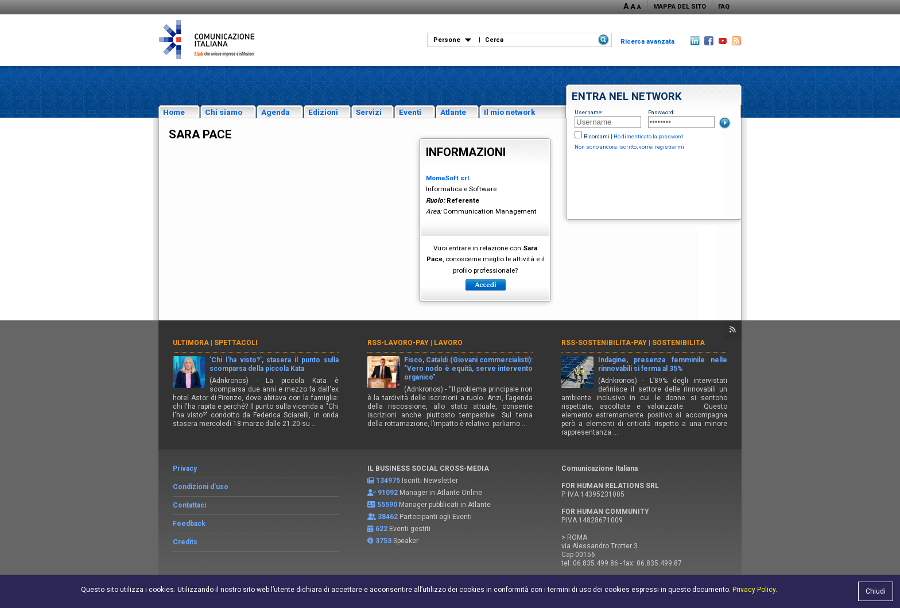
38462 (388, 517)
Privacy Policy (753, 590)
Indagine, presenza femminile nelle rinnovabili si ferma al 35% (662, 364)
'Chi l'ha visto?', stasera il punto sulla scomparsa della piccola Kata (274, 364)
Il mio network (510, 112)
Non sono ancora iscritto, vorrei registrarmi (629, 147)
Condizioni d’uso (200, 487)
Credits (185, 542)
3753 (383, 541)
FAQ (724, 6)
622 (381, 529)
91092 (388, 493)
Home (174, 112)
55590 (387, 505)
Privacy (185, 468)
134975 (388, 481)
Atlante (453, 112)
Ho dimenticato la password (648, 136)
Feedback (189, 524)
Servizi (369, 112)
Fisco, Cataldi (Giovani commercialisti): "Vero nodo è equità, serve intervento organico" (468, 368)
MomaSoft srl (447, 178)
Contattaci (189, 505)
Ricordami (597, 136)
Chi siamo (223, 112)
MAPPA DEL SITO (679, 6)
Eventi (410, 112)
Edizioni (323, 112)
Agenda (275, 112)
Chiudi (876, 591)
